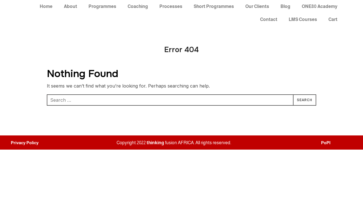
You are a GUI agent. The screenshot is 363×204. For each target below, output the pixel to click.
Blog (285, 6)
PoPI (325, 142)
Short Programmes (214, 6)
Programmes (102, 6)
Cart (332, 19)
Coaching (138, 6)
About (70, 6)
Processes (170, 6)
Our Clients (257, 6)
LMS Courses (303, 19)
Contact (268, 19)
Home (46, 6)
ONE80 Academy (319, 6)
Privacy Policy (25, 142)
